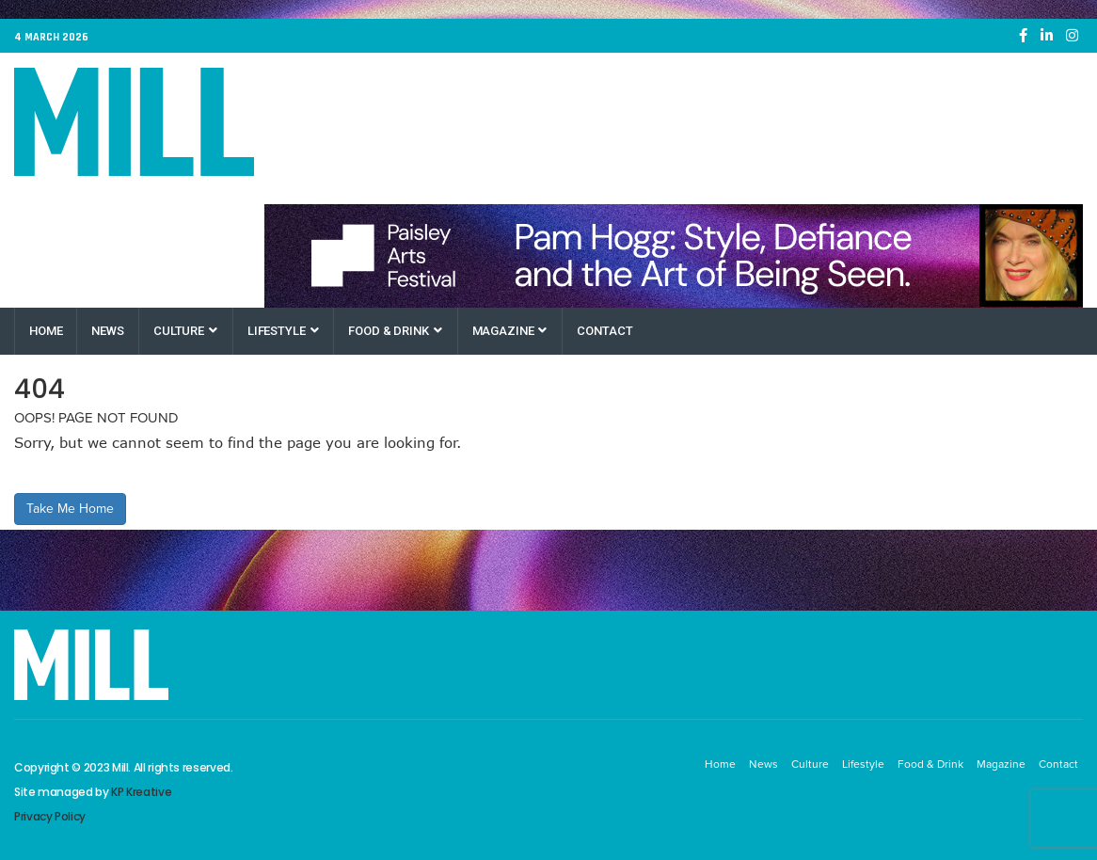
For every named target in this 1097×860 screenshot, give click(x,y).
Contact (604, 331)
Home (45, 331)
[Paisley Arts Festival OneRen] (673, 256)
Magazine (510, 331)
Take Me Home (70, 508)
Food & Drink (394, 331)
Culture (185, 331)
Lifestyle (283, 331)
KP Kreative (141, 792)
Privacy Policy (50, 816)
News (107, 331)
